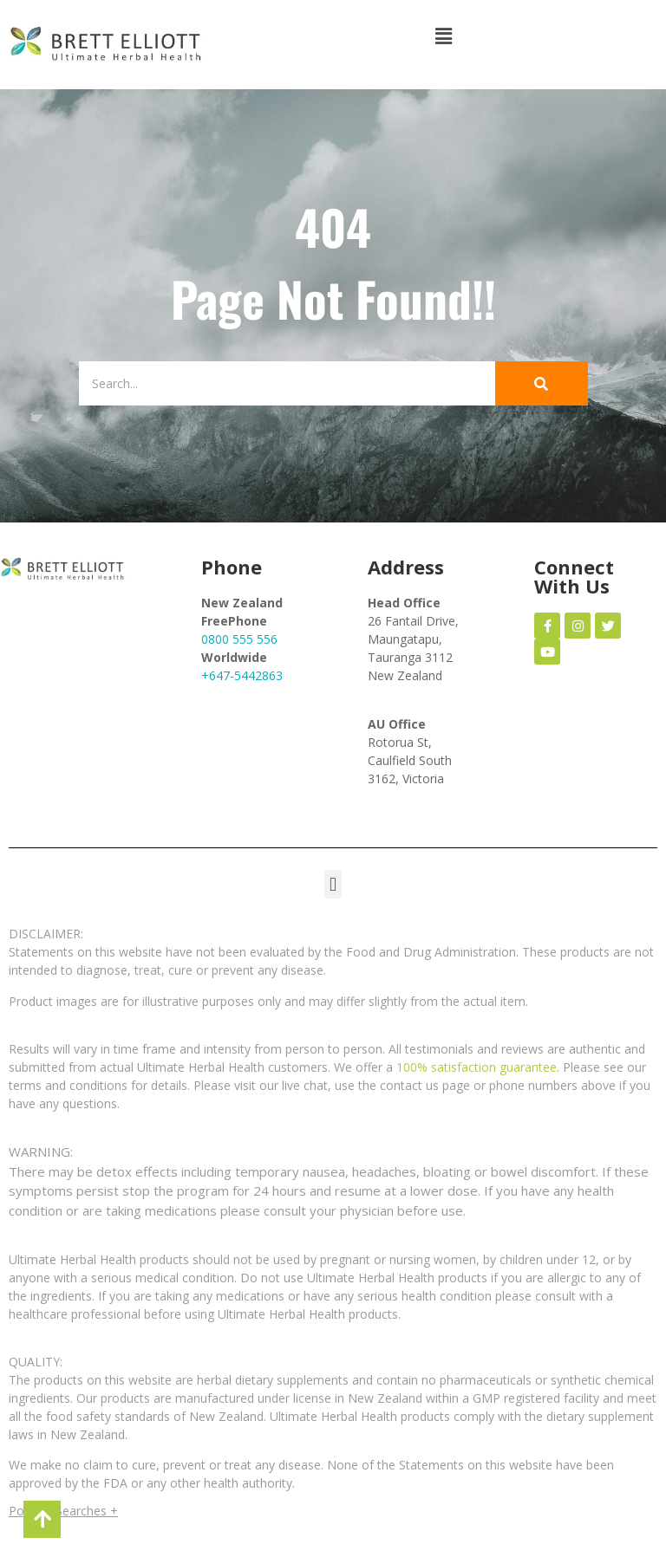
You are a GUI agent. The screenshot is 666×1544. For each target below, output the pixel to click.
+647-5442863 (242, 675)
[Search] (279, 383)
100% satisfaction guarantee (476, 1067)
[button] (444, 36)
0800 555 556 (239, 639)
